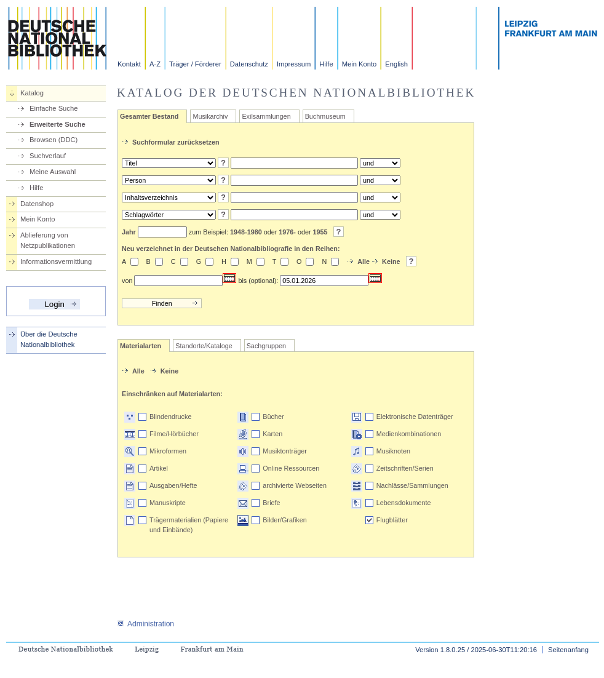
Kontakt (129, 64)
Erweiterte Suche (57, 124)
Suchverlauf (48, 155)
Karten (272, 433)
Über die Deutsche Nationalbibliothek (48, 339)
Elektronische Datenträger (414, 416)
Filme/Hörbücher (174, 433)
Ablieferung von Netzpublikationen (47, 240)
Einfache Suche (53, 108)
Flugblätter (392, 520)
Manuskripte (167, 502)
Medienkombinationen (409, 433)
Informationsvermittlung (56, 261)
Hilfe (326, 64)
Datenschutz (249, 64)
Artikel (158, 468)
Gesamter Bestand (149, 116)
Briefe (271, 502)
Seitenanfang (568, 649)
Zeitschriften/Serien (405, 468)
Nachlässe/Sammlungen (412, 485)
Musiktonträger (284, 451)
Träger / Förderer (195, 64)
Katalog (32, 93)
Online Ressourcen (291, 468)
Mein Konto (359, 64)
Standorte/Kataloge (203, 345)
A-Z (155, 64)
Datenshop (37, 203)
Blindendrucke (170, 416)
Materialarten (140, 345)
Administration (145, 624)
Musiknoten (393, 451)
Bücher (273, 416)
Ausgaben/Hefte (173, 485)
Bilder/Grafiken (284, 520)
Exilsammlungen (266, 116)
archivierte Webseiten (295, 485)
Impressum (294, 64)
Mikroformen (167, 451)
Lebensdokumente (403, 502)
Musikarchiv (210, 116)
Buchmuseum (325, 116)
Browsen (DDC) (53, 139)
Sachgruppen (266, 345)
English (396, 64)
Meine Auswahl (53, 171)
